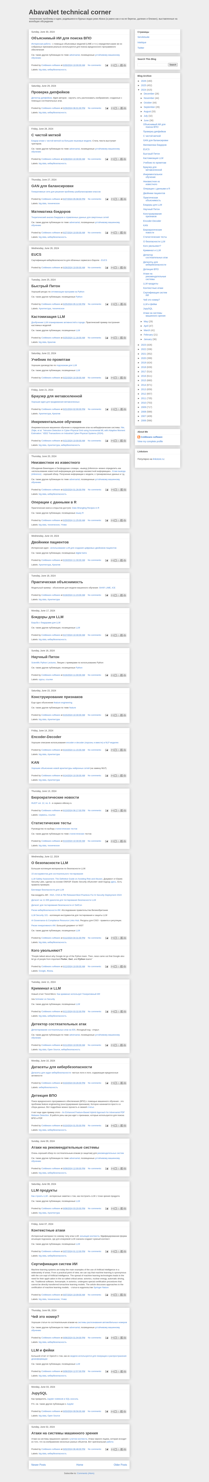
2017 (144, 371)
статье (91, 1107)
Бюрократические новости (55, 797)
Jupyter (70, 1404)
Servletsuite (143, 37)
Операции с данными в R (53, 502)
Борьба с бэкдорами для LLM (45, 622)
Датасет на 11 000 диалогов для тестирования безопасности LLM (63, 900)
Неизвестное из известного (55, 462)
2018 (144, 367)
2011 (144, 398)
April (146, 326)
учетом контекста (78, 1439)
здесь (113, 882)
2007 (144, 416)
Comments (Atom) (85, 1473)
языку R (80, 513)
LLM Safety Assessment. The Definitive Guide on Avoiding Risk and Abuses (66, 879)
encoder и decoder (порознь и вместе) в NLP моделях (92, 742)
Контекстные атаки (48, 1230)
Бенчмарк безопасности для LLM (47, 890)
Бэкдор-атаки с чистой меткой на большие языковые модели (61, 141)
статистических (76, 834)
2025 (144, 85)
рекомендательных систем (110, 1153)
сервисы (43, 815)
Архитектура (45, 308)
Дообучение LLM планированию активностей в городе (58, 322)
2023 (144, 344)
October (148, 102)
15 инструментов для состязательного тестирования (57, 874)
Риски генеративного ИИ (43, 925)
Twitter (140, 48)
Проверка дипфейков (50, 92)
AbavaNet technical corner (70, 12)
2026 (144, 81)
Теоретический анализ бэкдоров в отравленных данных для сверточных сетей (70, 217)
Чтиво (64, 524)
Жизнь (50, 971)
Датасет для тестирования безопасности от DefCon (56, 905)
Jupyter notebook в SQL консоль (62, 1399)
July (146, 116)
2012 (144, 393)
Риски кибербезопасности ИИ (45, 910)
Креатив (52, 342)
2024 (144, 89)
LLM (78, 330)
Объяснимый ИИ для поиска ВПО (61, 38)
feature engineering (63, 702)
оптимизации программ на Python (67, 291)
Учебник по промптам (50, 360)
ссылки (49, 679)
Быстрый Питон (45, 286)
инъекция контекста (89, 1236)
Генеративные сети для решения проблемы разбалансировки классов (66, 191)
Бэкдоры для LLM (47, 617)
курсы (42, 679)
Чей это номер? (45, 1317)
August (147, 111)
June (146, 120)
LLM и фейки (42, 1350)
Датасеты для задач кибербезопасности (51, 1072)
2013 (144, 389)
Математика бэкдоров (51, 212)
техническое (54, 203)
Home (79, 1464)
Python (79, 297)
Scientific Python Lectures (43, 662)
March (147, 330)
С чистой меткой (46, 135)
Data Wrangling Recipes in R (85, 508)
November (149, 98)
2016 (144, 376)
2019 (144, 362)
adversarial (74, 55)
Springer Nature (101, 1287)
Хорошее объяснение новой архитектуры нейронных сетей (60, 768)
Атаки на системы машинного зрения (64, 1433)
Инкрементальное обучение (56, 422)
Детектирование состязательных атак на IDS (53, 1030)
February (148, 334)
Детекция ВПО (44, 1095)
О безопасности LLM (49, 863)
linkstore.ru (158, 459)
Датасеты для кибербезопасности (61, 1067)
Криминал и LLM (46, 988)
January (148, 339)
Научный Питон (45, 657)
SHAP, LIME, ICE (107, 587)
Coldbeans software (151, 437)
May (146, 321)
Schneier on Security (45, 999)
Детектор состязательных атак (58, 1024)
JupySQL (39, 1393)
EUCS (36, 254)
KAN (35, 762)
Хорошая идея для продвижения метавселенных (55, 402)
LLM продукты (44, 1190)
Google (42, 971)
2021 (144, 353)
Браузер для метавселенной (56, 396)
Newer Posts (38, 1464)
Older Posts (120, 1464)
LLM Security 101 (39, 915)
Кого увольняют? (46, 950)
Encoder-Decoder (46, 737)
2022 (144, 349)
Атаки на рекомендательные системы (65, 1147)
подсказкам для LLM (67, 365)
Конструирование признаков (57, 697)
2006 (144, 420)
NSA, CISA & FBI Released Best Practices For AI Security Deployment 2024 (85, 895)
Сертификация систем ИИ (54, 1264)
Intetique (141, 42)
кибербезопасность (57, 69)
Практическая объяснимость (57, 582)
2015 (144, 380)
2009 (144, 407)
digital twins (81, 553)
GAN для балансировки (52, 186)
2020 (144, 358)
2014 (144, 385)
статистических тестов (66, 828)
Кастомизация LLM (48, 317)
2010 (144, 402)
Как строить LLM (39, 1196)
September (149, 107)
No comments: (95, 65)
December (149, 93)
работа (110, 1442)
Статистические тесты (51, 823)
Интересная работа (40, 44)
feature (72, 707)
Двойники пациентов (50, 542)
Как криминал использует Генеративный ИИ (78, 994)
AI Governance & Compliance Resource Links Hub (55, 920)
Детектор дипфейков (41, 98)
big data (42, 69)
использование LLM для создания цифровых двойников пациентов (83, 548)
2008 (144, 411)
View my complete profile (150, 441)
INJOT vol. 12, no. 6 (40, 803)
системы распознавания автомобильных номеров (102, 1322)
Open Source (54, 1049)
